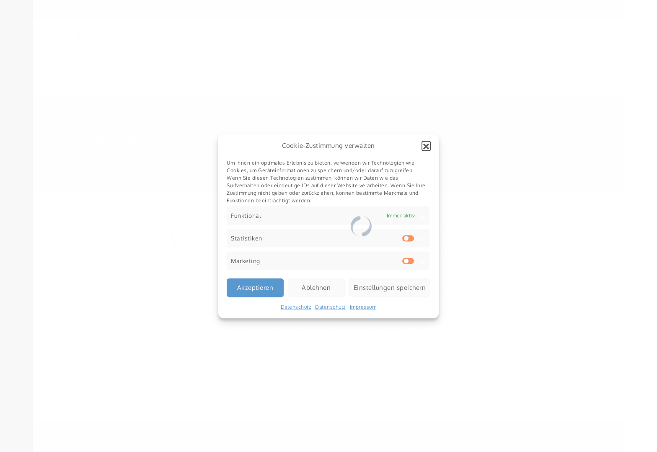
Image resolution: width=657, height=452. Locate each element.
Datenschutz (296, 306)
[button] (426, 145)
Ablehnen (316, 288)
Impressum (363, 306)
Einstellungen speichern (390, 288)
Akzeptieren (255, 288)
